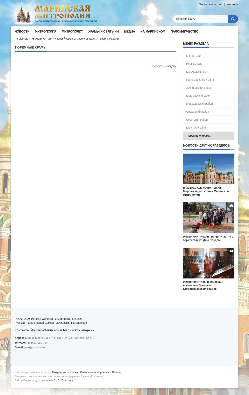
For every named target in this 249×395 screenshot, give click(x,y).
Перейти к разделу (164, 66)
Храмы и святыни (42, 38)
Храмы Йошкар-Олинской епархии (75, 38)
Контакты (232, 4)
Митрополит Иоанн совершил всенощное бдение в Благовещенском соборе (203, 285)
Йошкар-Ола (194, 63)
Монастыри (193, 55)
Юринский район (196, 127)
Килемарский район (198, 95)
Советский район (197, 119)
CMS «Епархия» (63, 380)
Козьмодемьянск (196, 71)
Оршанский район (197, 111)
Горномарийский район (200, 79)
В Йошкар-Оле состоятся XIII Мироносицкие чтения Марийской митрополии (206, 191)
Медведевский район (199, 103)
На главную (21, 38)
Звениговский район (199, 87)
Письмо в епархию (210, 4)
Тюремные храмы (108, 38)
